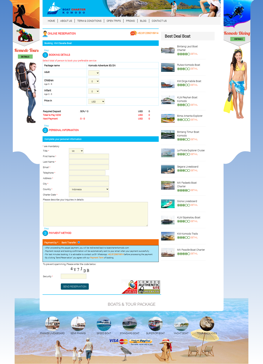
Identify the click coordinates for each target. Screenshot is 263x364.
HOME (51, 20)
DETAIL (194, 53)
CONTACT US (159, 20)
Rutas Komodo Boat (188, 65)
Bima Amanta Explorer (190, 115)
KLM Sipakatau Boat (188, 217)
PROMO (130, 20)
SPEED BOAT (104, 333)
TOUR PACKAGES (207, 333)
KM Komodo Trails (187, 233)
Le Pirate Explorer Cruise (191, 150)
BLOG (143, 20)
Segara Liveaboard (187, 166)
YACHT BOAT (181, 333)
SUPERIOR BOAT (155, 333)
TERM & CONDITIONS (89, 20)
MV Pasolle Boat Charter (191, 249)
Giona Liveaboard (187, 201)
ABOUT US (66, 20)
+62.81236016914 (144, 33)
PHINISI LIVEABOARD (52, 333)
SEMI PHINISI (78, 333)
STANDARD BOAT (129, 333)
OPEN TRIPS (114, 20)
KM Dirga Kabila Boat (189, 81)
